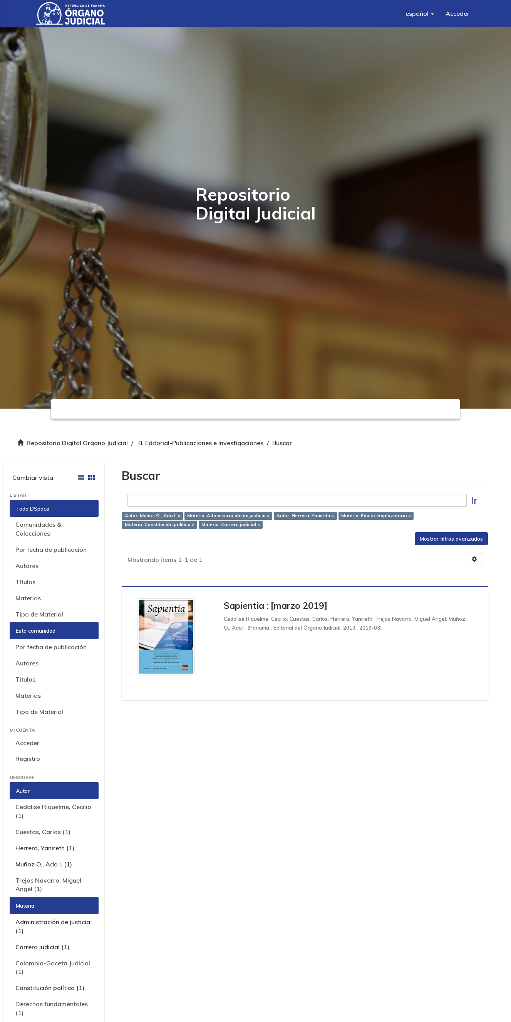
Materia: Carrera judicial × (230, 524)
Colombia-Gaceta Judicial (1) (52, 967)
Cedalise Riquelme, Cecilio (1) (53, 811)
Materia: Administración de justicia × (228, 515)
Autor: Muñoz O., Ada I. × (152, 515)
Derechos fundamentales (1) (51, 1008)
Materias (28, 598)
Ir (474, 500)
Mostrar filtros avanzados (451, 538)
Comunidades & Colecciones (38, 529)
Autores (27, 566)
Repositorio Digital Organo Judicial (77, 443)
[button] (420, 13)
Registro (27, 758)
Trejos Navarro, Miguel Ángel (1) (48, 884)
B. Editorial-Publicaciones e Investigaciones (200, 443)
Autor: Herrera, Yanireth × (305, 515)
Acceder (27, 743)
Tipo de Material (39, 614)
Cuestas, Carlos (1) (42, 832)
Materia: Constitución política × (159, 524)
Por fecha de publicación (51, 549)
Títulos (25, 582)
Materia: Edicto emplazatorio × (376, 515)
